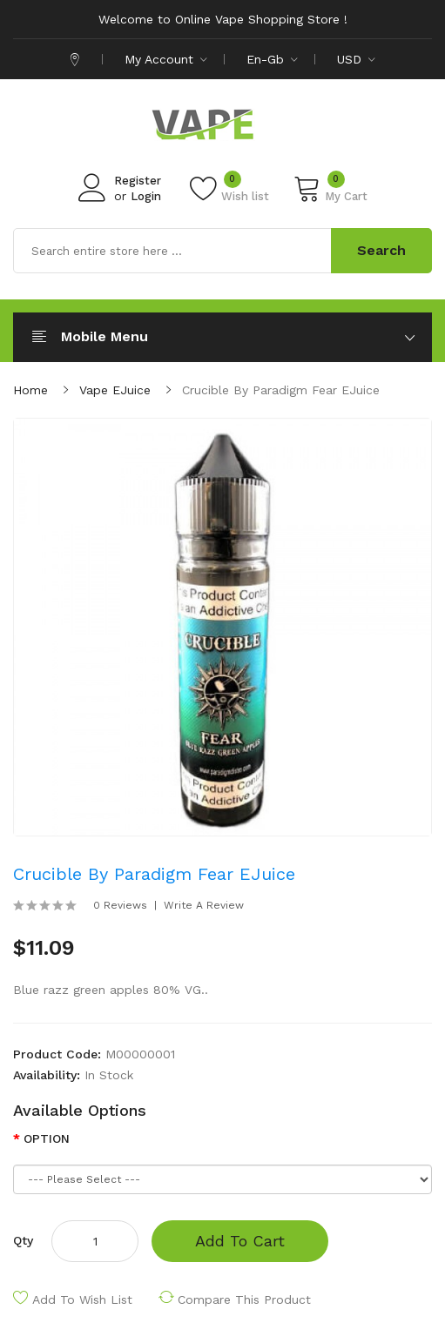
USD (356, 59)
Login (146, 196)
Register (137, 180)
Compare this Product (244, 1299)
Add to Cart (240, 1241)
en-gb (272, 59)
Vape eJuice (115, 390)
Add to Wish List (82, 1299)
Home (30, 390)
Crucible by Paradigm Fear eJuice (281, 390)
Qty (23, 1240)
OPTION (47, 1138)
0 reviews (120, 905)
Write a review (204, 905)
